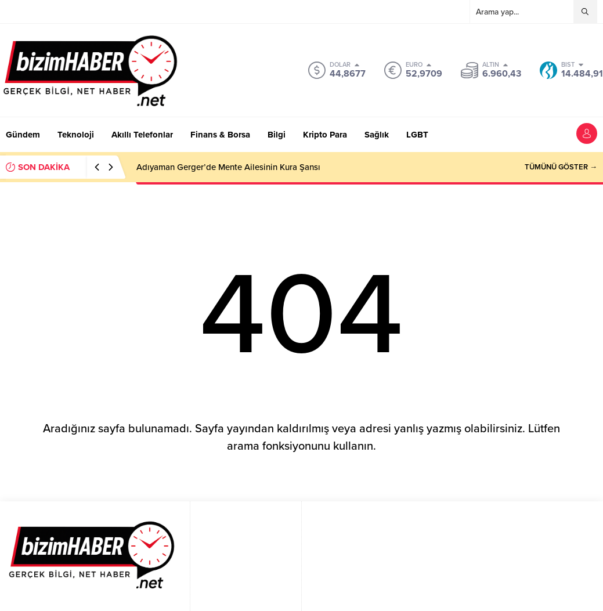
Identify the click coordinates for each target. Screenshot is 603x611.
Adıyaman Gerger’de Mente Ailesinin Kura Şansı (228, 167)
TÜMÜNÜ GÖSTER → (561, 167)
